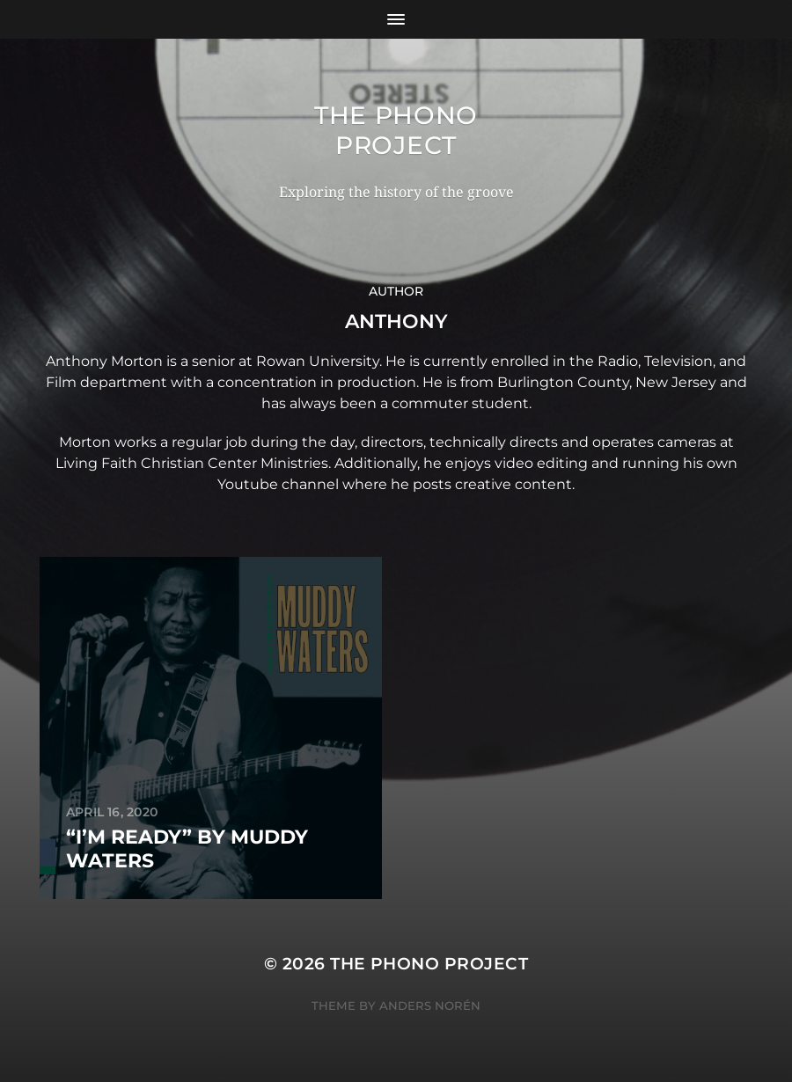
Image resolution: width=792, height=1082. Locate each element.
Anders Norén (429, 1005)
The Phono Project (396, 130)
